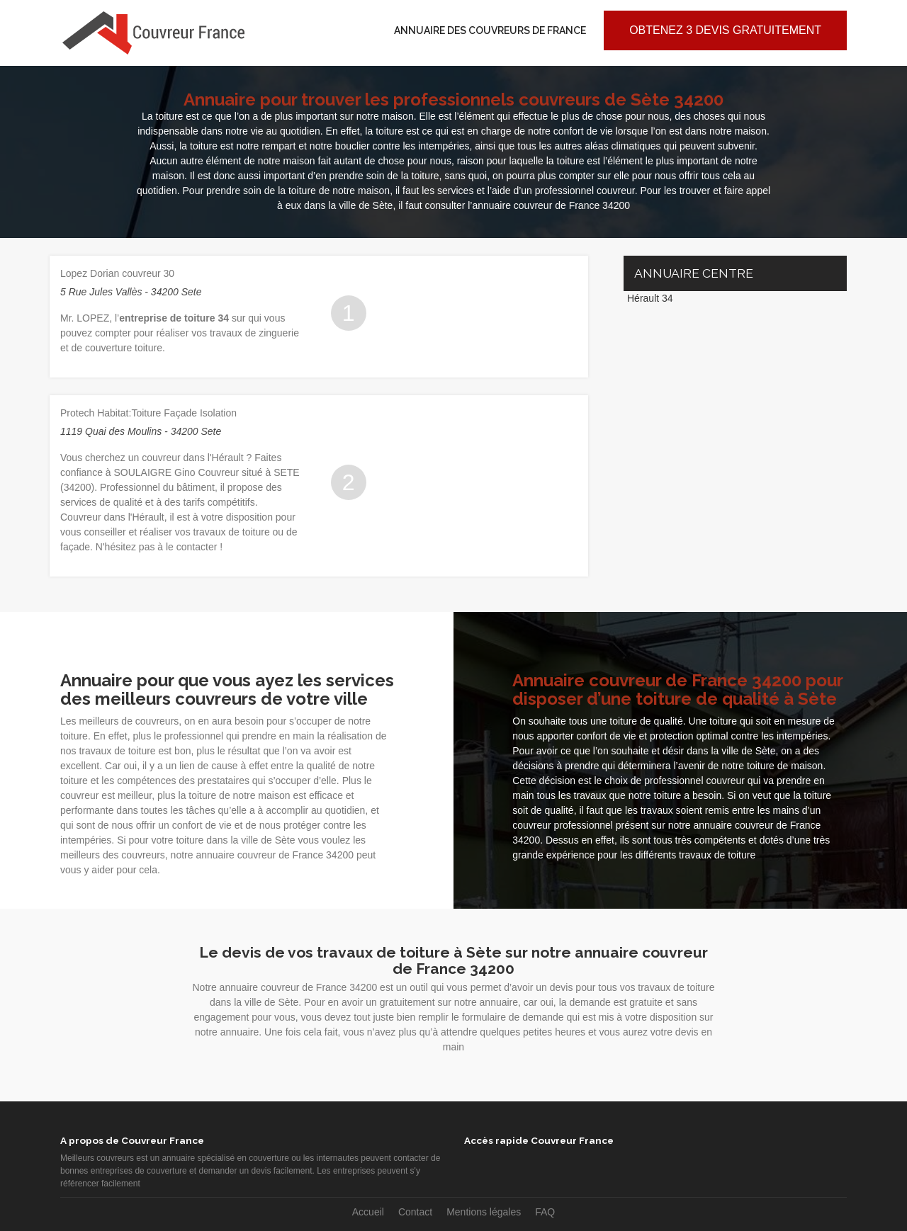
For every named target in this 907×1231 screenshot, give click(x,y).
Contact (415, 1212)
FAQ (545, 1212)
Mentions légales (483, 1212)
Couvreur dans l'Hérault (112, 517)
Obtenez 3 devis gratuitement (725, 30)
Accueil (368, 1212)
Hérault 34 (650, 298)
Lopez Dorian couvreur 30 (117, 273)
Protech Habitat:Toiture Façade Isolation (148, 413)
